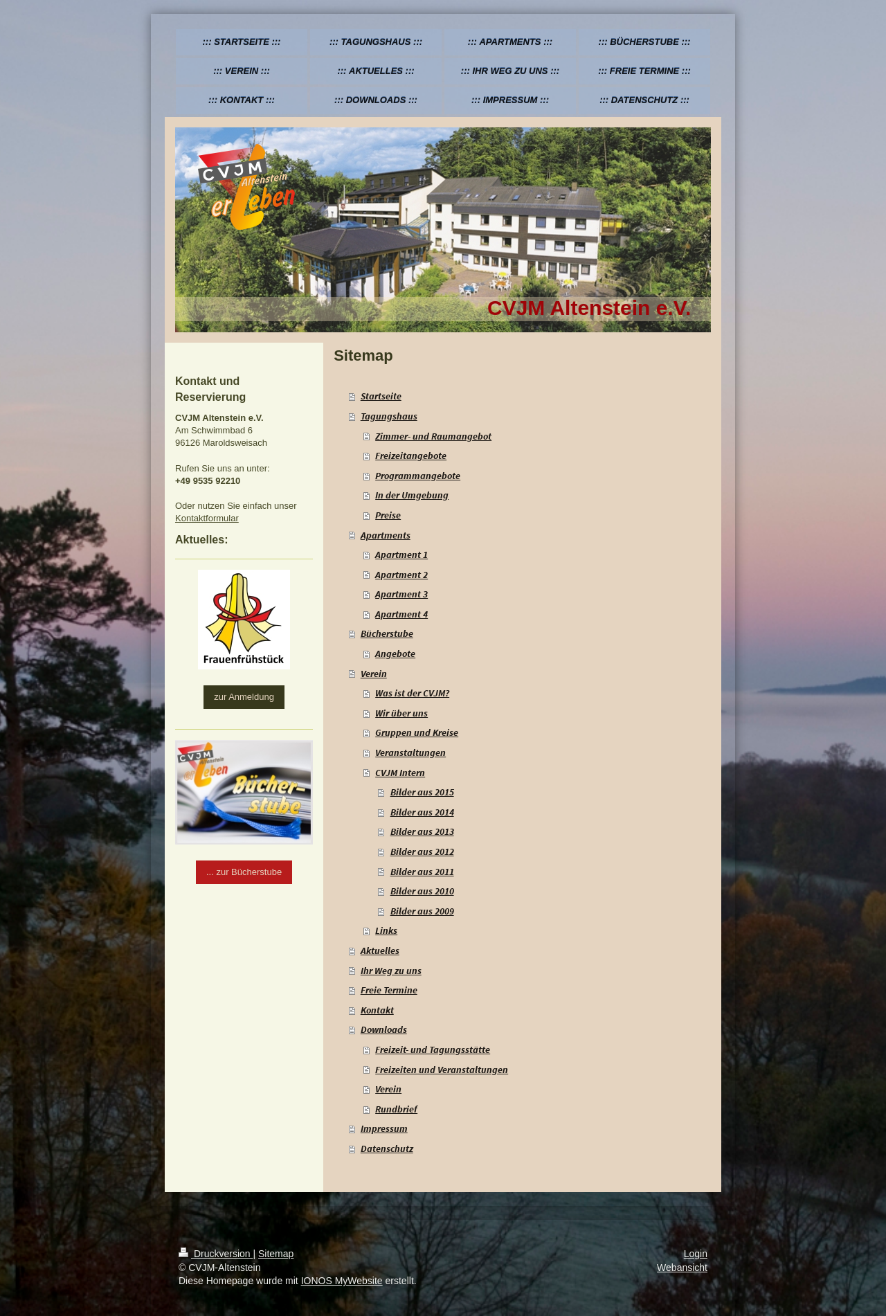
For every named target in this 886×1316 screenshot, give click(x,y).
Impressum (384, 1128)
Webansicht (682, 1267)
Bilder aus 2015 (422, 792)
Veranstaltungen (410, 752)
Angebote (395, 653)
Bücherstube (387, 633)
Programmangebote (417, 475)
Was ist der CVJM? (412, 693)
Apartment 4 (401, 614)
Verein (374, 673)
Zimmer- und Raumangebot (433, 436)
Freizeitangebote (410, 455)
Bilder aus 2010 (422, 891)
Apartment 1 (401, 554)
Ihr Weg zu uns (391, 970)
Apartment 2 (401, 574)
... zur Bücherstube (244, 872)
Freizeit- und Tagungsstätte (432, 1049)
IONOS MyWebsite (342, 1280)
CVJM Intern (400, 772)
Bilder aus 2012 (422, 851)
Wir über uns (401, 713)
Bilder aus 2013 (422, 831)
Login (695, 1253)
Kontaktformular (207, 518)
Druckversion (216, 1253)
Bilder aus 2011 (422, 871)
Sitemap (275, 1253)
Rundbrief (396, 1109)
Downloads (384, 1029)
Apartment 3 (401, 594)
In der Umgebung (412, 495)
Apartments (385, 535)
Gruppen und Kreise (416, 732)
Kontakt (377, 1010)
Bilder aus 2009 (422, 911)
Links (386, 930)
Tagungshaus (389, 416)
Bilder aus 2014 (422, 812)
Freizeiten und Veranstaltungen (441, 1069)
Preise (388, 515)
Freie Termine (389, 990)
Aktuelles (380, 950)
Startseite (381, 396)
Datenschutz (387, 1148)
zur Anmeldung (244, 697)
